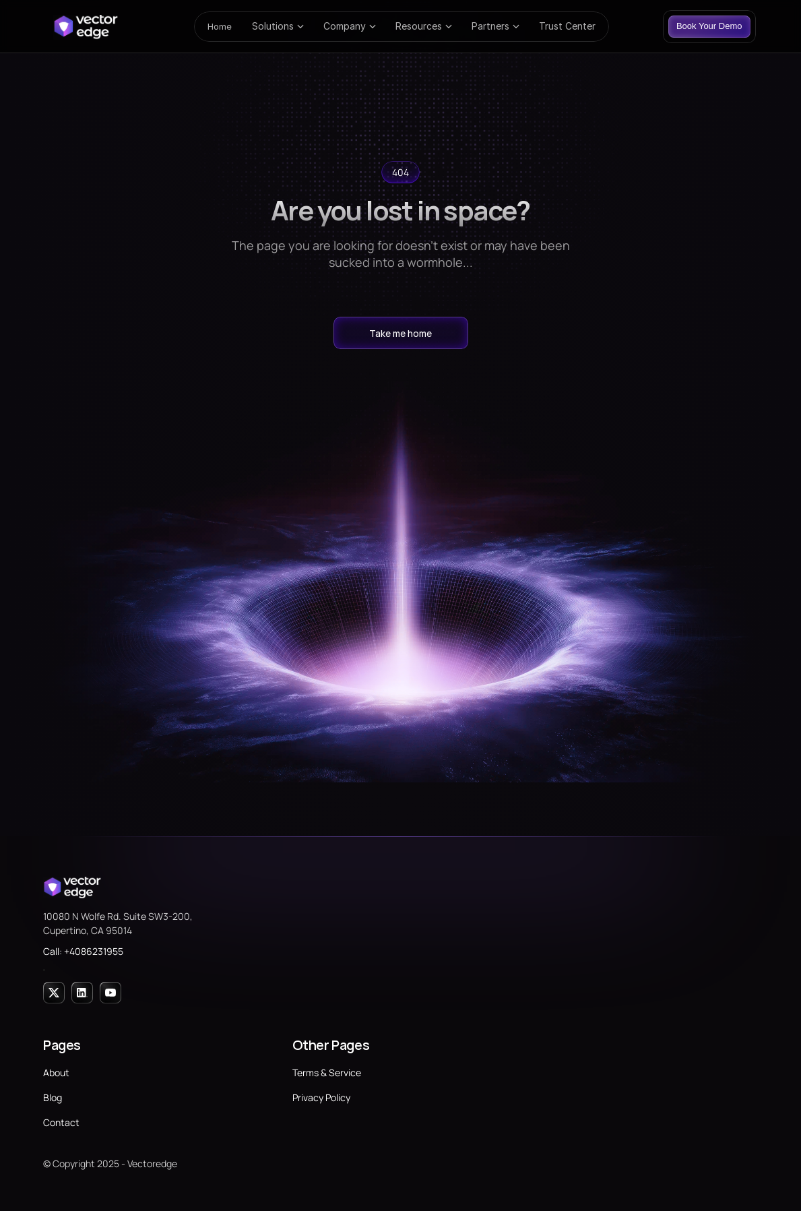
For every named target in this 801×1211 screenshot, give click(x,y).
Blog (52, 1097)
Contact (61, 1122)
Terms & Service (326, 1072)
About (56, 1072)
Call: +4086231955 (83, 951)
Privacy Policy (321, 1097)
